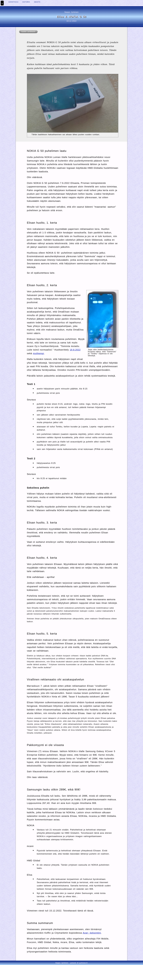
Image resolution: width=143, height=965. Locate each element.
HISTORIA (26, 2)
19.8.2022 (75, 350)
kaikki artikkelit (28, 32)
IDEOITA (37, 2)
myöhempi (38, 353)
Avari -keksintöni (92, 933)
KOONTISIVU (13, 2)
